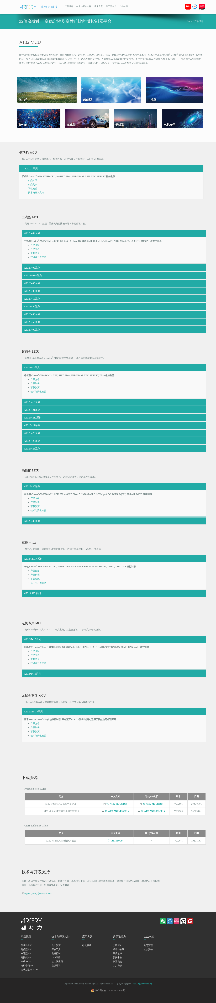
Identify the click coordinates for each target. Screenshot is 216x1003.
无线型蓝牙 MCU (29, 973)
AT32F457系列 (32, 322)
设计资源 (56, 948)
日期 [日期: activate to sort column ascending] (196, 798)
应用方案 (98, 6)
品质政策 (117, 956)
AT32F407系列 (32, 291)
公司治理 (148, 948)
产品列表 (32, 184)
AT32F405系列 (32, 283)
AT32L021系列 (30, 168)
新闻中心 (117, 960)
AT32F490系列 (32, 329)
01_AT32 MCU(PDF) (116, 805)
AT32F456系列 (32, 314)
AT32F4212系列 (33, 417)
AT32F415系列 (32, 402)
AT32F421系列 (32, 409)
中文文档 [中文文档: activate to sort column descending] (115, 798)
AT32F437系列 (32, 521)
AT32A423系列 (32, 593)
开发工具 (56, 952)
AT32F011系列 (32, 367)
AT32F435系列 (32, 486)
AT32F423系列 (32, 433)
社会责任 (148, 952)
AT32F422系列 (32, 425)
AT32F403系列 (32, 267)
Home (189, 21)
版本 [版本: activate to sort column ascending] (178, 798)
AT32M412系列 (32, 639)
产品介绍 (32, 180)
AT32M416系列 (32, 673)
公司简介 (117, 948)
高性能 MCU (27, 960)
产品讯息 (69, 6)
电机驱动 (86, 948)
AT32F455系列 (32, 306)
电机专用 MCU (28, 968)
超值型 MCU (27, 952)
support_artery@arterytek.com (38, 896)
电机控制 (56, 956)
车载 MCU (26, 964)
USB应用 (56, 960)
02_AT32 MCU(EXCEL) (117, 813)
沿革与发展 (118, 952)
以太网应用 (57, 964)
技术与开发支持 (83, 6)
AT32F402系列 (32, 233)
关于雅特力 (111, 6)
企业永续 (124, 6)
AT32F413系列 (32, 298)
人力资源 (117, 968)
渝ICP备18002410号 (142, 987)
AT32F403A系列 (33, 275)
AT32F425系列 (32, 440)
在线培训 (56, 968)
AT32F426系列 (32, 448)
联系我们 (117, 964)
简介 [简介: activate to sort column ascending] (61, 798)
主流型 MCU (27, 956)
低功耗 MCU (27, 948)
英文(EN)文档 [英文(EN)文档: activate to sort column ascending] (151, 798)
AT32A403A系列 (33, 558)
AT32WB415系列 (33, 711)
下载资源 (32, 188)
